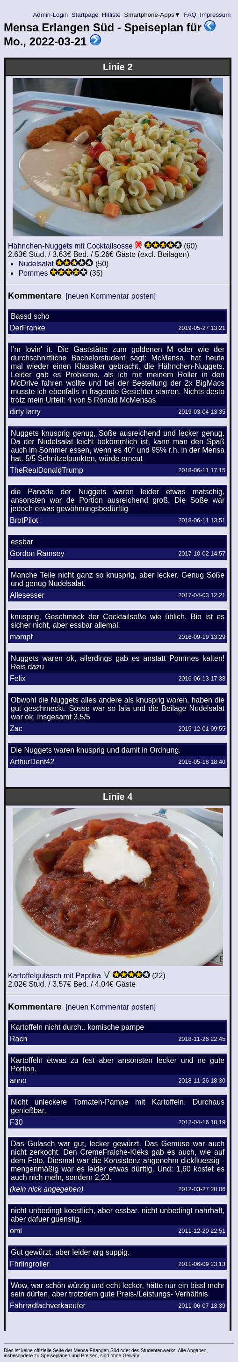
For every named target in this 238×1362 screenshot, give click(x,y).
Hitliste (111, 14)
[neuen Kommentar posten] (110, 296)
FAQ (190, 14)
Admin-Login (50, 14)
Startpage (85, 14)
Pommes (33, 273)
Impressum (215, 14)
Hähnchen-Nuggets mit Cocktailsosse (70, 246)
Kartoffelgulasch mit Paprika (54, 976)
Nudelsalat (36, 264)
